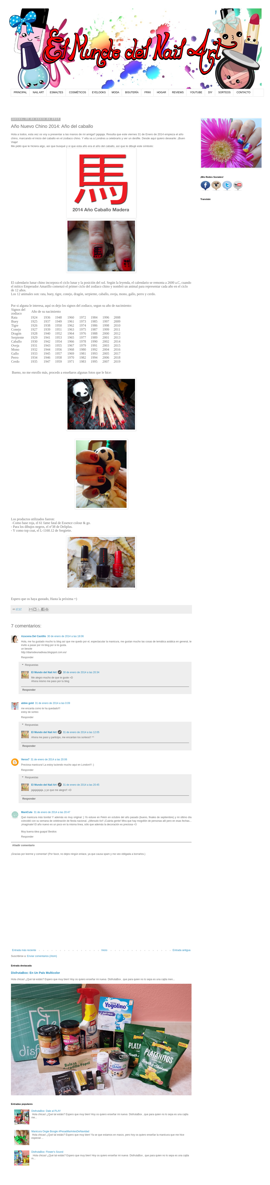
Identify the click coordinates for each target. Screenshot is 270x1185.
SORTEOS (224, 92)
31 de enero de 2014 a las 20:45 (81, 784)
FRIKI (147, 92)
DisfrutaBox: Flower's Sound (47, 1151)
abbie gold (27, 703)
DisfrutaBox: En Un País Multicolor (35, 972)
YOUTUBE (196, 92)
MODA (115, 92)
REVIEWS (178, 92)
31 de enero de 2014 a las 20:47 (52, 812)
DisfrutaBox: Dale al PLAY (46, 1110)
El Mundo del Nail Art (44, 672)
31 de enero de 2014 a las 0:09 (52, 703)
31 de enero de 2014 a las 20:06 (49, 759)
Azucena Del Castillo (33, 636)
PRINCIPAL (20, 92)
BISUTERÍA (131, 92)
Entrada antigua (181, 950)
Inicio (104, 950)
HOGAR (161, 92)
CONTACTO (243, 92)
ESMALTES (56, 92)
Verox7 (25, 759)
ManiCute (26, 812)
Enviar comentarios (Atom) (42, 956)
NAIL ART (38, 92)
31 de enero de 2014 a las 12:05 (81, 732)
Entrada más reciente (24, 950)
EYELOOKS (99, 92)
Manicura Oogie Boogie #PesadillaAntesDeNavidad (60, 1131)
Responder (27, 657)
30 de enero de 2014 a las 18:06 (65, 636)
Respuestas (31, 664)
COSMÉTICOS (77, 92)
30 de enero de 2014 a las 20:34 (81, 672)
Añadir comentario (23, 845)
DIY (210, 92)
